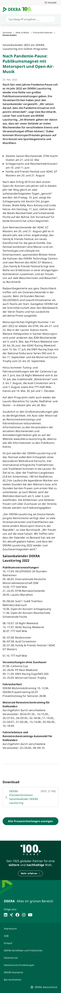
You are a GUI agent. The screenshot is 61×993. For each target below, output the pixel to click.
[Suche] (30, 19)
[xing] (11, 915)
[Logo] (18, 9)
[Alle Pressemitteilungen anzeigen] (30, 821)
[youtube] (30, 915)
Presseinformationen (43, 32)
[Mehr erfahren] (30, 873)
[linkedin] (5, 915)
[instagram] (23, 915)
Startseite (7, 32)
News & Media (22, 32)
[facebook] (17, 915)
